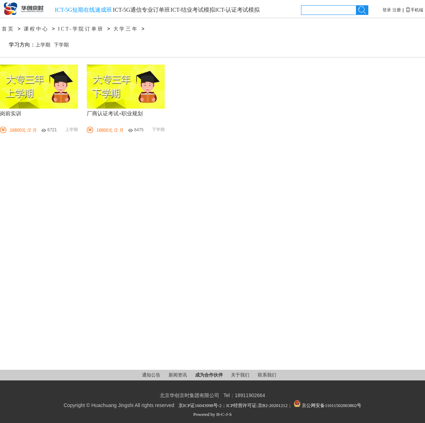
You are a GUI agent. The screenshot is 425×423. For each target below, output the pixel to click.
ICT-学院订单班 (81, 29)
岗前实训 (10, 113)
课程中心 (36, 29)
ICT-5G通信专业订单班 (141, 10)
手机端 (414, 9)
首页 (8, 29)
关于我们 (240, 375)
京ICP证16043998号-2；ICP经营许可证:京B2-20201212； (235, 405)
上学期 (42, 45)
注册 (396, 9)
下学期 (61, 45)
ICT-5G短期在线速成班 (83, 10)
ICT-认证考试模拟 (237, 10)
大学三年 (125, 29)
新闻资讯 (178, 375)
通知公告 (152, 375)
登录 (386, 9)
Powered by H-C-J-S (212, 414)
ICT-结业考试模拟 (192, 10)
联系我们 (267, 375)
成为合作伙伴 (209, 375)
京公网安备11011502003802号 (327, 405)
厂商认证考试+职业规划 (115, 113)
